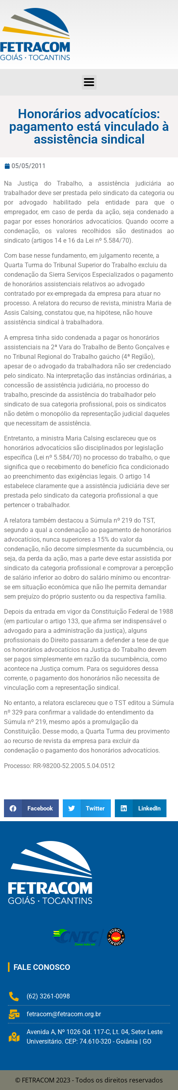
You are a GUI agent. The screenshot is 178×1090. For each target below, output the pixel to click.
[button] (31, 808)
